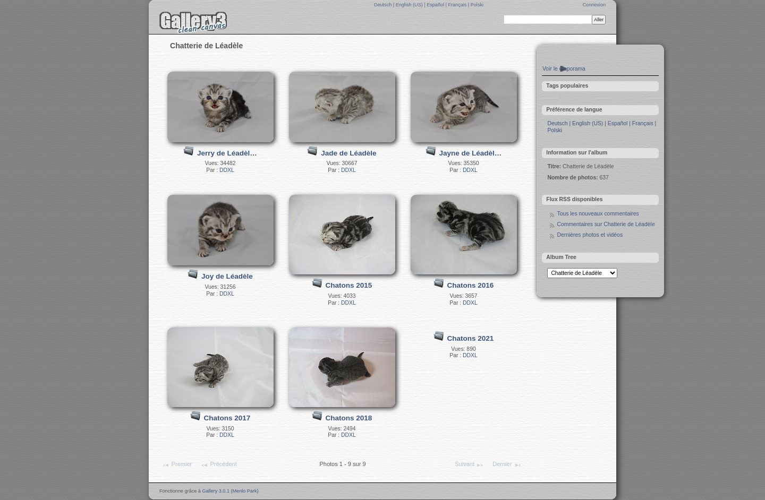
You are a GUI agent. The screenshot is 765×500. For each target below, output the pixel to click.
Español (436, 4)
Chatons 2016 (470, 285)
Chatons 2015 (348, 285)
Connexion (594, 4)
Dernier (506, 465)
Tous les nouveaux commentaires (598, 214)
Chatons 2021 (470, 338)
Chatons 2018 (348, 418)
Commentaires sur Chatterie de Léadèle (605, 224)
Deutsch (383, 4)
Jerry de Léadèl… (227, 153)
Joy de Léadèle (227, 276)
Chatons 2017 (226, 418)
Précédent (218, 465)
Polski (477, 4)
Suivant (469, 465)
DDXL (226, 170)
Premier (177, 465)
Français (458, 4)
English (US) (410, 4)
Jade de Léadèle (348, 153)
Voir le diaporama (563, 69)
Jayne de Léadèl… (470, 153)
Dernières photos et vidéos (590, 235)
